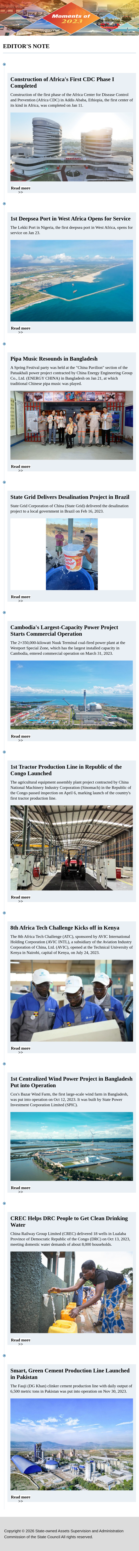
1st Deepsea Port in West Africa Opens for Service (70, 218)
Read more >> (20, 188)
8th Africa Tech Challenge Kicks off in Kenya (64, 928)
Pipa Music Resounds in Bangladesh (54, 359)
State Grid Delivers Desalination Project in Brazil (69, 497)
